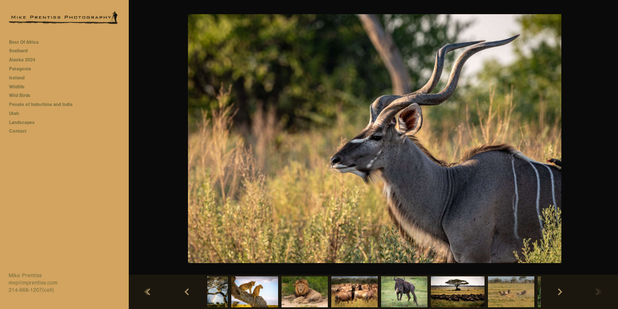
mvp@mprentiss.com (33, 283)
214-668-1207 (25, 290)
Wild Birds (19, 95)
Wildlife (16, 87)
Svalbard (18, 51)
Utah (14, 113)
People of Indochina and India (41, 104)
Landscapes (22, 122)
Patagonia (20, 69)
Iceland (16, 78)
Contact (18, 131)
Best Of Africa (27, 42)
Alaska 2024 (22, 60)
